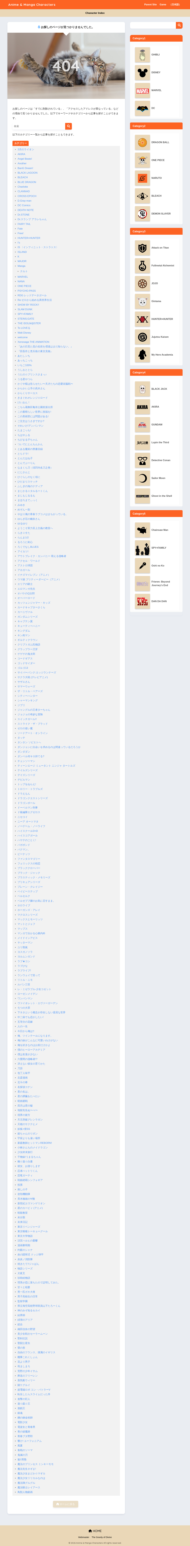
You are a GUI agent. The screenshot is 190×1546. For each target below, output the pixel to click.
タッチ (21, 737)
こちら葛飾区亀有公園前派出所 (35, 407)
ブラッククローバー (29, 868)
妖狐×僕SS (24, 1129)
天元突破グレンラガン (30, 1119)
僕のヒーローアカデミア (31, 1049)
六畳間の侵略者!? (27, 1059)
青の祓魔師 (24, 1431)
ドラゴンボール (26, 803)
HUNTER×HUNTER (29, 238)
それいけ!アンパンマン (30, 425)
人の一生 (23, 1026)
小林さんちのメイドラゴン (33, 1147)
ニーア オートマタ (28, 821)
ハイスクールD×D (28, 831)
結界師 (21, 1315)
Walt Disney (24, 332)
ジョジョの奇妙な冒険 (30, 714)
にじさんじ (24, 472)
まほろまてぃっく (28, 500)
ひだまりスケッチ (28, 481)
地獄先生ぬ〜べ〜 (28, 1110)
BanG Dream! (25, 168)
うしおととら (25, 369)
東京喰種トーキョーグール (33, 1231)
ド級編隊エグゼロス (29, 812)
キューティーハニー (29, 626)
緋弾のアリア (25, 1319)
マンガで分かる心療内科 (31, 933)
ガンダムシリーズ (28, 616)
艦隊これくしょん (28, 1357)
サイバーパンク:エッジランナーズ (37, 672)
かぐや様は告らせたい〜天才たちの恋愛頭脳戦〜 (45, 383)
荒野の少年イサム (28, 1371)
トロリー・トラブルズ (30, 789)
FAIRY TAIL (24, 224)
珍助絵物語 (24, 1278)
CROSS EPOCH (27, 196)
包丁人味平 (24, 1073)
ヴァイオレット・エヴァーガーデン (38, 1003)
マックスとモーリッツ (30, 919)
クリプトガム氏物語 (29, 644)
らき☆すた (24, 533)
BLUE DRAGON (27, 182)
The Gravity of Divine (102, 1537)
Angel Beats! (25, 158)
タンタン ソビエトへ (29, 742)
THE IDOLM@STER (29, 323)
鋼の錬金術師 (25, 1417)
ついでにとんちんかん (30, 444)
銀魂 (20, 1413)
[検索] (68, 126)
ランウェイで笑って (29, 975)
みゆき (21, 505)
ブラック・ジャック (29, 872)
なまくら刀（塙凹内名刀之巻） (35, 467)
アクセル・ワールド (29, 560)
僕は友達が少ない (28, 1054)
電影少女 (23, 1422)
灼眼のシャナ (25, 1250)
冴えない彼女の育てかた (31, 1063)
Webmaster (83, 1537)
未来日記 (23, 1222)
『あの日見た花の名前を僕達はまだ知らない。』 (45, 346)
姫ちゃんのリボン (28, 1133)
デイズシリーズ (26, 775)
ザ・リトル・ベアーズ (30, 691)
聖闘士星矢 (24, 1343)
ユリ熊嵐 (23, 947)
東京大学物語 (25, 1236)
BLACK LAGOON (27, 172)
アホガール (24, 570)
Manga (21, 266)
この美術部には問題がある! (33, 416)
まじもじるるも (26, 495)
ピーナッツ (24, 854)
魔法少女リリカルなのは (31, 1478)
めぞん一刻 (24, 509)
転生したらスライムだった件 (34, 1394)
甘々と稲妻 (24, 1287)
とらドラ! (23, 453)
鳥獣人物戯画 (25, 1492)
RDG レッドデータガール (32, 295)
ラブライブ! (24, 970)
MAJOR (22, 261)
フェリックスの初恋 (29, 863)
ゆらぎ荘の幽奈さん (29, 519)
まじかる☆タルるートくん (33, 491)
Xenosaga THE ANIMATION (33, 342)
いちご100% (25, 365)
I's (19, 242)
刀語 (20, 1068)
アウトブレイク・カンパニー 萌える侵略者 (42, 556)
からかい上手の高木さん (31, 388)
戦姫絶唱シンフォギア (30, 1180)
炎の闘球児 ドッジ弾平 (30, 1254)
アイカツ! (23, 551)
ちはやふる (24, 435)
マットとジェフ (26, 924)
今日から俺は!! (26, 1031)
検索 (179, 25)
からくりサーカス (28, 393)
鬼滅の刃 (23, 1455)
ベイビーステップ (28, 891)
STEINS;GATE (26, 318)
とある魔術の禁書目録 (30, 449)
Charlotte (23, 186)
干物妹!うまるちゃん (29, 1157)
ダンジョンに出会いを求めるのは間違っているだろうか (49, 747)
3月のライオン (26, 149)
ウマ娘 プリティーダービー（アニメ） (39, 579)
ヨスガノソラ (25, 952)
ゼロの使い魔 (25, 728)
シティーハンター (28, 695)
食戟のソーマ (25, 1450)
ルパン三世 (24, 984)
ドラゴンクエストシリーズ (33, 798)
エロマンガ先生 (26, 588)
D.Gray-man (24, 200)
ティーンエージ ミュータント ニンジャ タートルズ (46, 765)
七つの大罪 (24, 1007)
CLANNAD (24, 191)
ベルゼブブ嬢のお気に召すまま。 (36, 900)
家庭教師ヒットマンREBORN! (35, 1143)
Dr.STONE (24, 214)
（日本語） (175, 4)
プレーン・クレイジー (30, 886)
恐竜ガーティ (25, 1175)
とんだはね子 (25, 458)
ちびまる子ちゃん (28, 439)
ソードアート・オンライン (33, 733)
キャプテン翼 (25, 621)
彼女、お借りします (29, 1166)
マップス (23, 928)
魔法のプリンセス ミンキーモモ (36, 1464)
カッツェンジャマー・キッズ (34, 602)
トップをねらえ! (27, 784)
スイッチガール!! (27, 719)
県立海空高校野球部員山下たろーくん (39, 1305)
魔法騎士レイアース (29, 1487)
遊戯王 (21, 1408)
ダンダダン (24, 751)
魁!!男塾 (22, 1459)
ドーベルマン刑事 (28, 807)
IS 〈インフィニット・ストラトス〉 (38, 247)
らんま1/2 (23, 537)
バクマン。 (24, 849)
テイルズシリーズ (28, 770)
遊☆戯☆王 (24, 1403)
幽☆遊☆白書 (25, 1161)
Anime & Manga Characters (32, 4)
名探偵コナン (25, 1087)
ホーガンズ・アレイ (29, 910)
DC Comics (24, 205)
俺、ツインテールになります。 (35, 1035)
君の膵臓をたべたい (29, 1096)
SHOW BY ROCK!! (28, 304)
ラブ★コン (24, 961)
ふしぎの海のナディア (30, 486)
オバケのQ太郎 (26, 593)
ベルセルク (24, 896)
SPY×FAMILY (25, 314)
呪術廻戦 (23, 1101)
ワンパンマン (25, 998)
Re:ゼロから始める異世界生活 (35, 300)
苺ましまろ (24, 1366)
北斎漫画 (23, 1077)
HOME (95, 1531)
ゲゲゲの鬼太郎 (26, 654)
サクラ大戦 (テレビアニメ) (33, 677)
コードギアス (25, 658)
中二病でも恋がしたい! (30, 1017)
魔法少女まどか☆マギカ (31, 1473)
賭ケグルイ (24, 1385)
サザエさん (24, 681)
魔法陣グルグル (26, 1482)
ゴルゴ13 (23, 667)
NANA (21, 281)
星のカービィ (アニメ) (30, 1208)
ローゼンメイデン (28, 993)
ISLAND (22, 252)
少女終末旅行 (25, 1152)
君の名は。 (24, 1091)
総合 (20, 1324)
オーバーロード (26, 598)
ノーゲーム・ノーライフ (31, 826)
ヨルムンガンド (26, 956)
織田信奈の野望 (26, 1329)
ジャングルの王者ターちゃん (34, 709)
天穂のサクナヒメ (28, 1124)
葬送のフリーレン (28, 1375)
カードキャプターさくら (31, 607)
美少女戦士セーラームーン (33, 1333)
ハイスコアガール (28, 835)
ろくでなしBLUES (28, 547)
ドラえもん (24, 793)
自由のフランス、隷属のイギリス (36, 1352)
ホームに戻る (65, 1504)
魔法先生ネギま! (27, 1469)
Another (22, 163)
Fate (20, 228)
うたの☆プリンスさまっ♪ (32, 374)
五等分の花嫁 (25, 1021)
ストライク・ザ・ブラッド (33, 723)
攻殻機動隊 (24, 1194)
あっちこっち (25, 360)
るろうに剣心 (25, 542)
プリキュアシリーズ (29, 882)
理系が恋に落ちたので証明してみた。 (39, 1282)
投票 (20, 1184)
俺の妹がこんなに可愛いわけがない (38, 1040)
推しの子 (23, 1189)
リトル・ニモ (25, 979)
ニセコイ (23, 817)
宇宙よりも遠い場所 (29, 1138)
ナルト (24, 271)
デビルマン (24, 779)
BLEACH (23, 177)
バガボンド (24, 845)
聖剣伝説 (23, 1338)
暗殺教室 (23, 1212)
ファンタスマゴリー (29, 859)
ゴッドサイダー (26, 663)
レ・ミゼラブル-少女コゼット (34, 989)
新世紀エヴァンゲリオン (31, 1203)
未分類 (21, 1217)
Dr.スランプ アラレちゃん (32, 219)
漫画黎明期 (24, 1245)
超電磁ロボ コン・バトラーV (34, 1389)
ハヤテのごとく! (27, 840)
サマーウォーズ (26, 686)
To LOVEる (24, 328)
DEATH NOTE (26, 210)
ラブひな (23, 966)
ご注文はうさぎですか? (31, 421)
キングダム (24, 630)
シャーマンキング (28, 700)
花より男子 (24, 1361)
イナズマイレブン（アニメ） (34, 574)
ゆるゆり (23, 523)
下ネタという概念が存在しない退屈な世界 (41, 1012)
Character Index (94, 13)
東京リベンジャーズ (29, 1226)
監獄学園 (23, 1301)
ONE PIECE (24, 286)
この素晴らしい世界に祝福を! (34, 411)
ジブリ (21, 705)
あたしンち (24, 356)
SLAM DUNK (25, 309)
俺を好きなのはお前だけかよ (34, 1045)
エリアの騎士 (25, 584)
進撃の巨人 (24, 1399)
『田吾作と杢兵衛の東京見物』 (35, 351)
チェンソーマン (26, 761)
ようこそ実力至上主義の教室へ (35, 528)
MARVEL (23, 276)
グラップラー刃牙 (28, 649)
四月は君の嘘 (25, 1105)
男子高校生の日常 (28, 1296)
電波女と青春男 (26, 1427)
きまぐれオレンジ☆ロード (33, 397)
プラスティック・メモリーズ (34, 877)
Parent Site (150, 4)
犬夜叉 (21, 1273)
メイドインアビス (28, 938)
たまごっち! (24, 430)
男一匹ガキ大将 (26, 1291)
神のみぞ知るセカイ (29, 1310)
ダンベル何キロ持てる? (31, 756)
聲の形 (21, 1347)
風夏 (20, 1445)
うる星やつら (25, 379)
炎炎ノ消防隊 (25, 1259)
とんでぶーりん (26, 463)
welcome (23, 337)
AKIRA (21, 154)
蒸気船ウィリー (26, 1380)
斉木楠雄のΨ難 (26, 1198)
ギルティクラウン (28, 640)
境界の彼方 (24, 1115)
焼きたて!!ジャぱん (28, 1264)
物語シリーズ (25, 1268)
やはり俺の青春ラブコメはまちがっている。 (43, 514)
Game (163, 4)
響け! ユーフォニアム (30, 1441)
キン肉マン (24, 635)
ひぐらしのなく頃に (29, 477)
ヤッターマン (25, 942)
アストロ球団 (25, 565)
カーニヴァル (25, 612)
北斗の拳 (23, 1082)
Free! (20, 233)
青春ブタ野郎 (25, 1436)
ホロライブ (24, 905)
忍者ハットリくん (28, 1170)
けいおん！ (24, 402)
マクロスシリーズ (28, 914)
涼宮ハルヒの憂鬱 (28, 1240)
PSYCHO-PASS (27, 290)
